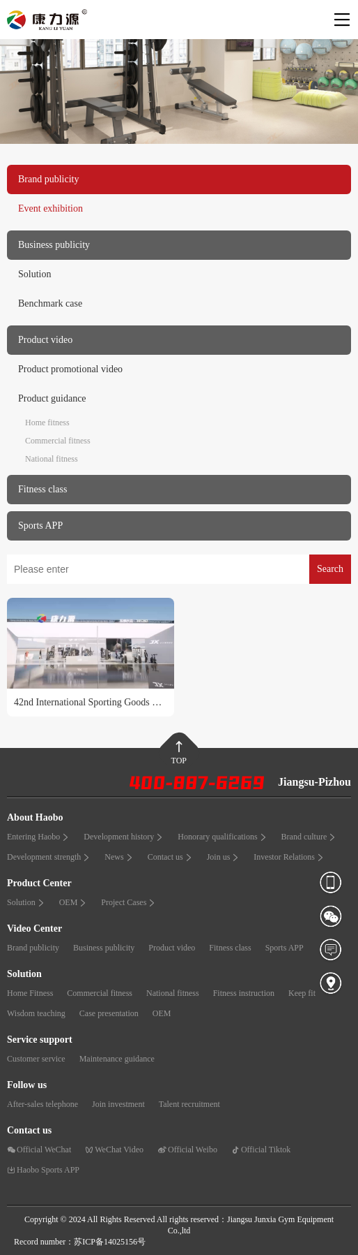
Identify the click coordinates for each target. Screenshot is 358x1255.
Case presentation (109, 1013)
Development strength (49, 857)
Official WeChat (39, 1149)
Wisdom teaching (36, 1013)
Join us (223, 857)
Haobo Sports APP (43, 1170)
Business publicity (103, 948)
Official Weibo (187, 1149)
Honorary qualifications (222, 837)
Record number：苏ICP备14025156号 (80, 1242)
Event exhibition (50, 208)
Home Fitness (30, 993)
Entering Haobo (38, 837)
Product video (171, 948)
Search (330, 569)
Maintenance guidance (117, 1059)
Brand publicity (33, 948)
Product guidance (52, 398)
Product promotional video (70, 369)
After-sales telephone (42, 1104)
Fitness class (230, 948)
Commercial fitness (58, 441)
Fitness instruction (243, 993)
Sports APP (284, 948)
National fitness (51, 459)
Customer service (36, 1059)
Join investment (118, 1104)
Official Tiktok (260, 1149)
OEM (73, 902)
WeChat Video (114, 1149)
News (118, 857)
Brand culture (309, 837)
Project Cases (128, 902)
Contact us (170, 857)
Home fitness (47, 422)
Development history (124, 837)
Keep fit (302, 993)
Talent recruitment (189, 1104)
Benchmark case (50, 303)
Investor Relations (289, 857)
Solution (34, 274)
